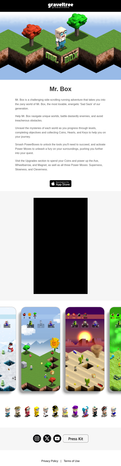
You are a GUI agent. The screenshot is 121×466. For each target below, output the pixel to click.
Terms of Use (72, 461)
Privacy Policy (49, 461)
